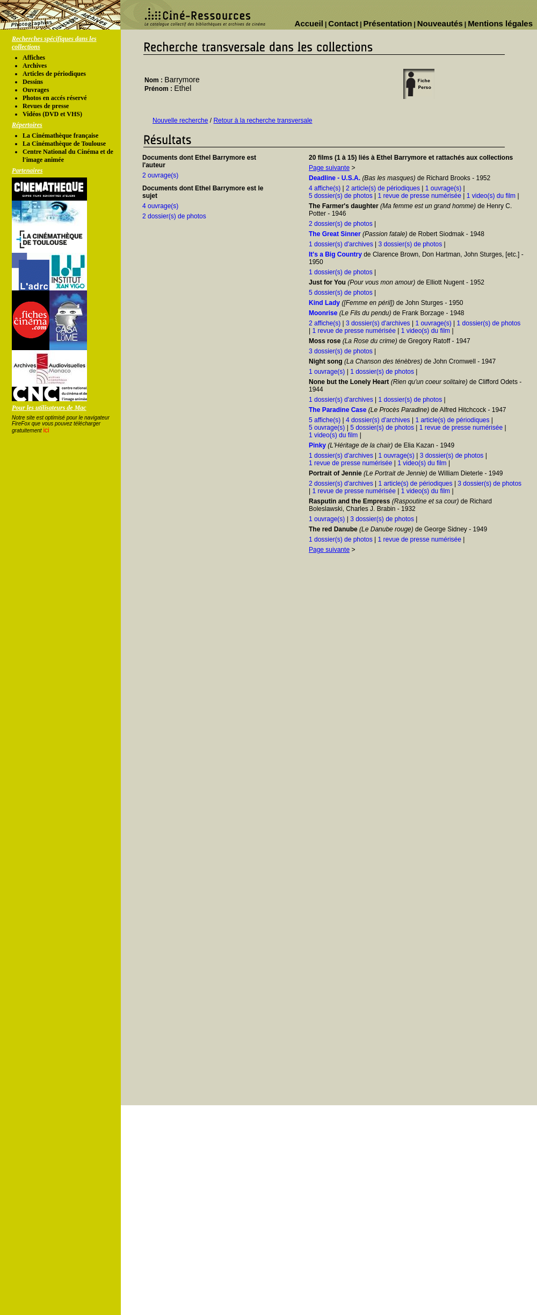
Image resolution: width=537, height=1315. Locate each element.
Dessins (33, 82)
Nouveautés (440, 23)
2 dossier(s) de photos (174, 216)
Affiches (34, 57)
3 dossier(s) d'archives (378, 323)
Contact (343, 23)
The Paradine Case (337, 410)
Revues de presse (46, 106)
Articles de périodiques (54, 73)
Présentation (388, 23)
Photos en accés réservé (55, 98)
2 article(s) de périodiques (383, 188)
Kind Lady (324, 303)
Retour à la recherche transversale (262, 120)
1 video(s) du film (491, 196)
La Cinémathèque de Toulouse (64, 143)
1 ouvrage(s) (443, 188)
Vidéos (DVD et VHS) (52, 114)
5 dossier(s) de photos (341, 196)
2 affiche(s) (324, 323)
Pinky (317, 445)
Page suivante (329, 168)
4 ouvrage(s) (160, 206)
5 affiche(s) (324, 420)
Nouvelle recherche (180, 120)
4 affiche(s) (324, 188)
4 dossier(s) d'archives (378, 420)
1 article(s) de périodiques (452, 420)
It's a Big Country (335, 254)
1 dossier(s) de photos (341, 272)
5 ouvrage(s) (327, 427)
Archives (35, 65)
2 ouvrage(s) (160, 175)
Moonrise (323, 313)
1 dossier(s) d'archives (341, 244)
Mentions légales (500, 23)
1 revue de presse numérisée (419, 196)
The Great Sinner (335, 234)
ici (46, 430)
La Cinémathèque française (60, 135)
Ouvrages (36, 90)
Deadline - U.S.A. (334, 178)
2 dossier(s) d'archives (341, 483)
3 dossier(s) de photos (410, 244)
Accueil (309, 23)
